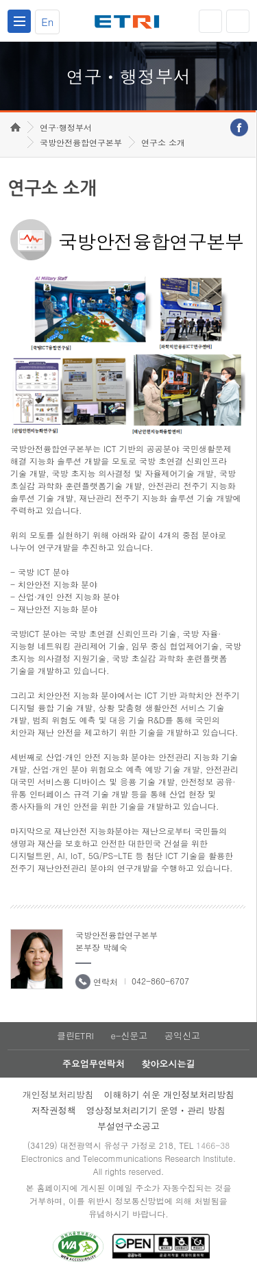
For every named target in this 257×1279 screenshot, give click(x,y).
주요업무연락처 (93, 1063)
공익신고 (182, 1035)
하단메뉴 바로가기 (0, 0)
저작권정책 (54, 1110)
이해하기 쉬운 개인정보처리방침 (169, 1094)
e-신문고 (128, 1035)
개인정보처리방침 (58, 1094)
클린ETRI (75, 1035)
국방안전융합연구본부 (81, 142)
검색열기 (237, 21)
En (47, 21)
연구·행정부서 (66, 127)
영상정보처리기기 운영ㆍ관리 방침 (156, 1110)
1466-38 (213, 1145)
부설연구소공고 (128, 1125)
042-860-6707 (160, 980)
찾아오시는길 (168, 1063)
